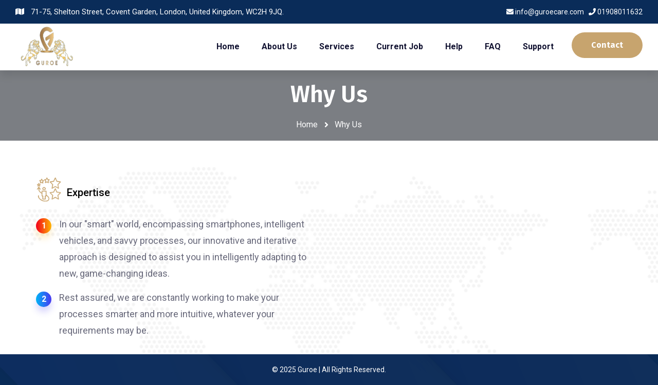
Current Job (399, 46)
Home (228, 46)
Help (454, 46)
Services (336, 46)
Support (538, 46)
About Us (279, 46)
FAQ (493, 46)
